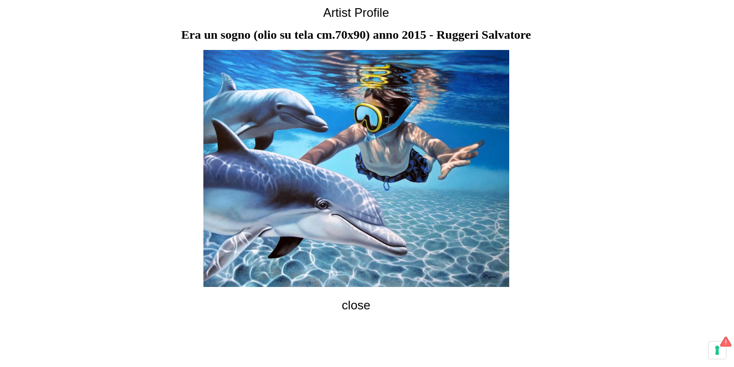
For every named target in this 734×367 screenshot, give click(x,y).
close (356, 305)
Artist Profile (356, 12)
